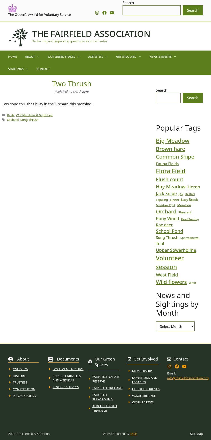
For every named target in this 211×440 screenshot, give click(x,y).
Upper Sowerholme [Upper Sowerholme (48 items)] (176, 250)
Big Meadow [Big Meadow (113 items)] (172, 140)
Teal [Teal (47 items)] (160, 243)
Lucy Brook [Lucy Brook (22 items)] (189, 199)
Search (128, 2)
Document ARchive (68, 369)
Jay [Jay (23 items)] (181, 194)
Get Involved (131, 57)
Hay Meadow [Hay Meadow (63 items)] (171, 186)
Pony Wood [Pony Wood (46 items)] (167, 218)
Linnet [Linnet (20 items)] (174, 200)
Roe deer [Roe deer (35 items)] (164, 225)
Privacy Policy (25, 396)
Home (12, 57)
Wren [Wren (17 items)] (192, 283)
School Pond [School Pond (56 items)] (169, 231)
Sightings (20, 69)
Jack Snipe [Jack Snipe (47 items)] (166, 193)
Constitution (24, 389)
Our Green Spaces (66, 57)
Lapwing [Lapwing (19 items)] (162, 200)
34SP (133, 434)
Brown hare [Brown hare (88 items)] (170, 148)
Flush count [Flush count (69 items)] (169, 179)
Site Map (196, 434)
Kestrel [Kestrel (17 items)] (190, 194)
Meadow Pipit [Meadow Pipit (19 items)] (165, 205)
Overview (20, 369)
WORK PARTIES (143, 402)
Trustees (20, 382)
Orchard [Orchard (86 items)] (166, 211)
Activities (100, 57)
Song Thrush (29, 119)
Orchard (13, 119)
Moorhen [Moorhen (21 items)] (184, 205)
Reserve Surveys (66, 387)
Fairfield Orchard (107, 388)
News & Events (165, 57)
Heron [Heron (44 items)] (194, 187)
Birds (10, 115)
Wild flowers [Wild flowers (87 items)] (171, 282)
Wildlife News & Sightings (34, 115)
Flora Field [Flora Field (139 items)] (171, 171)
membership (142, 371)
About (34, 57)
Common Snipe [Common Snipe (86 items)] (175, 156)
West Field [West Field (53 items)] (167, 275)
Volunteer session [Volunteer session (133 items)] (170, 262)
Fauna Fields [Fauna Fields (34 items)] (167, 163)
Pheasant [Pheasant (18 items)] (184, 212)
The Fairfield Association (91, 33)
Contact (43, 69)
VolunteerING (143, 395)
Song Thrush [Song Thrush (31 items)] (167, 237)
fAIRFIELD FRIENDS (146, 389)
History (19, 376)
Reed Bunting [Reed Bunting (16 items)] (190, 219)
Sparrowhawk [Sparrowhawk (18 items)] (190, 238)
